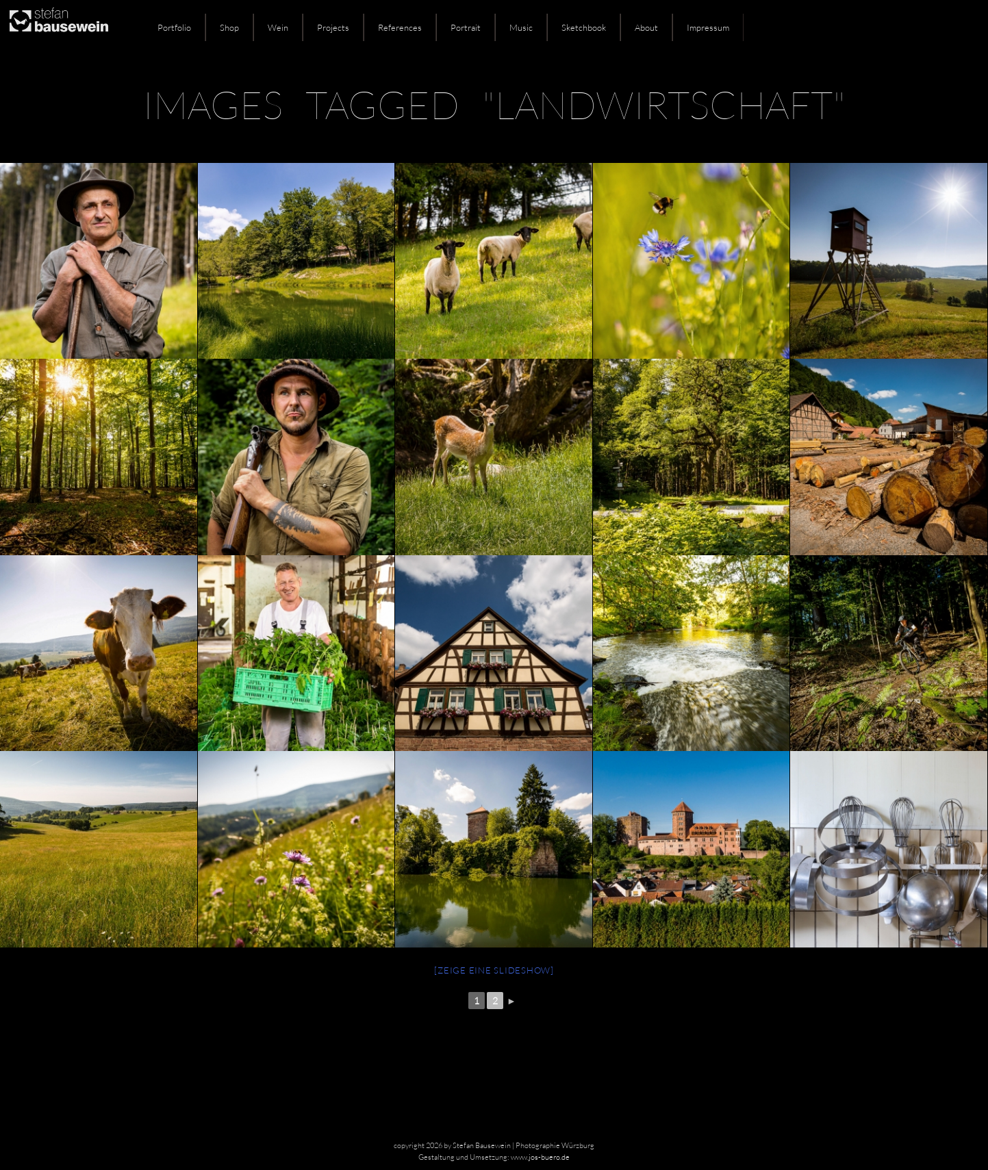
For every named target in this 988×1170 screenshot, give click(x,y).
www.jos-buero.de (540, 1157)
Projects (333, 27)
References (400, 27)
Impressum (708, 27)
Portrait (466, 27)
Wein (278, 27)
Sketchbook (583, 27)
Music (521, 27)
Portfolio (174, 27)
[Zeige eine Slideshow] (494, 970)
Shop (229, 27)
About (646, 27)
